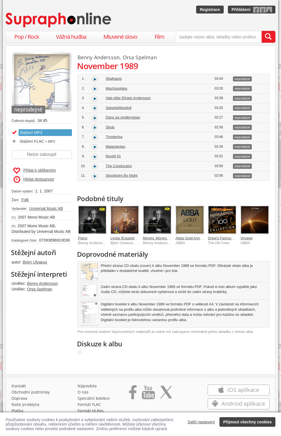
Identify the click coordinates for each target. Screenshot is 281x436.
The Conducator (119, 166)
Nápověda (87, 386)
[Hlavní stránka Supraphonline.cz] (59, 20)
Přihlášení (241, 9)
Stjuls (110, 127)
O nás (83, 392)
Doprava (19, 398)
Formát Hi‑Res (91, 410)
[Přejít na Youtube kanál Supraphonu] (148, 394)
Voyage (246, 238)
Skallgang (114, 78)
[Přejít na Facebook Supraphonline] (132, 394)
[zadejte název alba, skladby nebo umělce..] (219, 37)
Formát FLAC (89, 404)
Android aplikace (238, 403)
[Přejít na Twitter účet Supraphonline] (166, 394)
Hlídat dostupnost (33, 179)
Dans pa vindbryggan (123, 117)
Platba (17, 410)
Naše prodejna (25, 404)
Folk (25, 199)
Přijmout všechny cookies (247, 422)
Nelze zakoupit (41, 154)
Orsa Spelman (39, 289)
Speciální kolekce (94, 398)
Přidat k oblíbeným (34, 170)
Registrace (210, 9)
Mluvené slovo (120, 36)
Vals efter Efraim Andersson (128, 98)
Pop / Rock (26, 36)
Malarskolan (115, 146)
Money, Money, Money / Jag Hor (169, 238)
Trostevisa (114, 137)
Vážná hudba (71, 36)
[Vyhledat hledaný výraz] (268, 37)
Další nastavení (201, 422)
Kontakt (19, 386)
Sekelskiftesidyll (119, 108)
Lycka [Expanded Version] (131, 238)
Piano (82, 238)
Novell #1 (113, 156)
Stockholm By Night (121, 175)
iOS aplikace (238, 390)
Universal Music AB (46, 208)
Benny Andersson (42, 283)
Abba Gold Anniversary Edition (200, 238)
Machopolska (116, 88)
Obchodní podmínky (31, 392)
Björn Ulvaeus (35, 262)
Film (159, 36)
